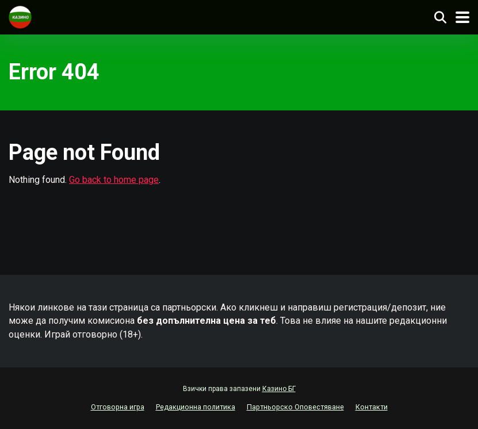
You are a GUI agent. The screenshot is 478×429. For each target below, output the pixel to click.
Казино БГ (279, 389)
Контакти (371, 407)
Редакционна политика (195, 407)
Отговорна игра (117, 407)
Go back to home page (114, 179)
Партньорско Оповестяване (295, 407)
